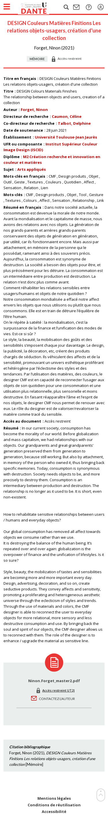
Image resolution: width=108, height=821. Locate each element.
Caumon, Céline (67, 116)
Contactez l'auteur (57, 699)
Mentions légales (54, 798)
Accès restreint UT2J (58, 690)
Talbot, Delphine (74, 123)
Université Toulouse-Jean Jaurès (66, 137)
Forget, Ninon (34, 109)
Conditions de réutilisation (54, 805)
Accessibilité (54, 812)
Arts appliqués (31, 169)
